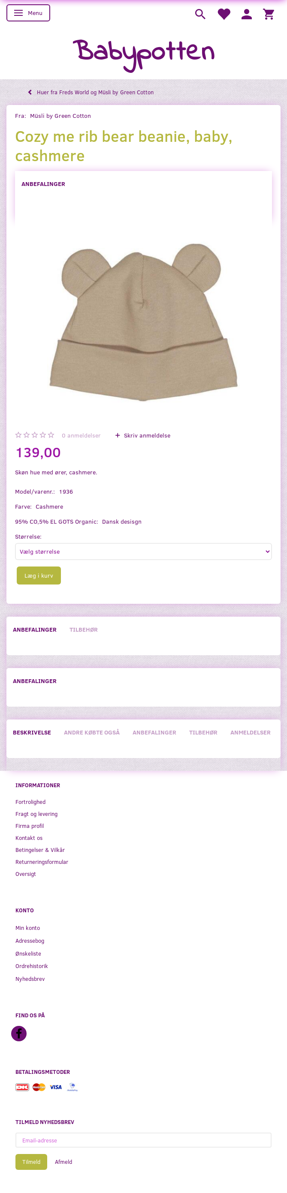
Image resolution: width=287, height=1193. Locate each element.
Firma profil (29, 825)
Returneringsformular (41, 861)
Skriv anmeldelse (146, 435)
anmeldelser (81, 435)
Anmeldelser (250, 732)
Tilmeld (31, 1162)
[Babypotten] (143, 53)
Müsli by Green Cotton (60, 115)
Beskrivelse (32, 732)
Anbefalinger (43, 184)
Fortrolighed (30, 801)
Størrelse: (28, 536)
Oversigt (25, 873)
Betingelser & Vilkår (40, 849)
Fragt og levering (36, 813)
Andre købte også (92, 732)
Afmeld (63, 1162)
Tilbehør (83, 629)
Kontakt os (28, 837)
